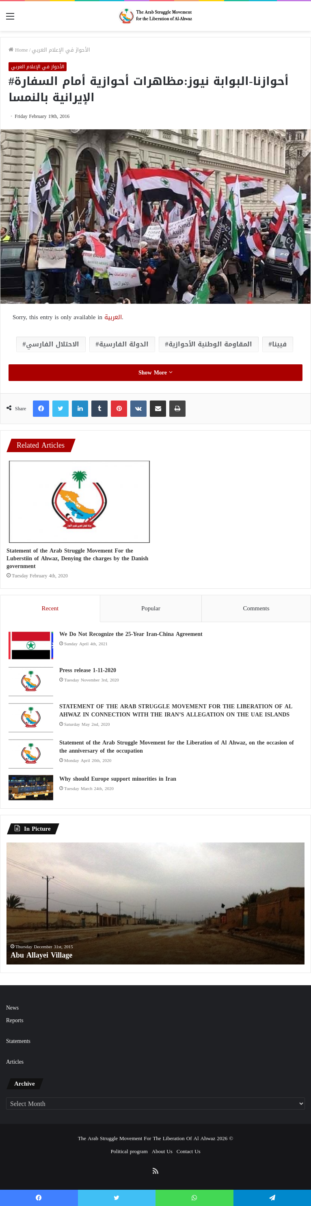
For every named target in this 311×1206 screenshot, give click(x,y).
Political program (128, 1151)
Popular (150, 608)
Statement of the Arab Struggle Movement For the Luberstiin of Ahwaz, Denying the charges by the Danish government (77, 558)
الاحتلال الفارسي (52, 344)
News (12, 1008)
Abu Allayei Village (41, 955)
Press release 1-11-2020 (87, 670)
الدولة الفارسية (124, 344)
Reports (14, 1020)
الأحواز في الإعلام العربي (61, 50)
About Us (162, 1151)
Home (18, 50)
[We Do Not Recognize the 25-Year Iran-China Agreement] (31, 645)
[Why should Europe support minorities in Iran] (31, 787)
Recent (49, 608)
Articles (15, 1062)
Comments (256, 608)
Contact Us (189, 1151)
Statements (18, 1041)
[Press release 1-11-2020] (31, 681)
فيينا (279, 344)
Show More (155, 372)
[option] (155, 903)
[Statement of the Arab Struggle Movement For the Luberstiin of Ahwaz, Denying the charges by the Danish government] (79, 502)
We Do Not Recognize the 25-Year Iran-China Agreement (131, 634)
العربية (113, 317)
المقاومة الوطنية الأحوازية (210, 344)
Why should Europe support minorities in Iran (117, 778)
